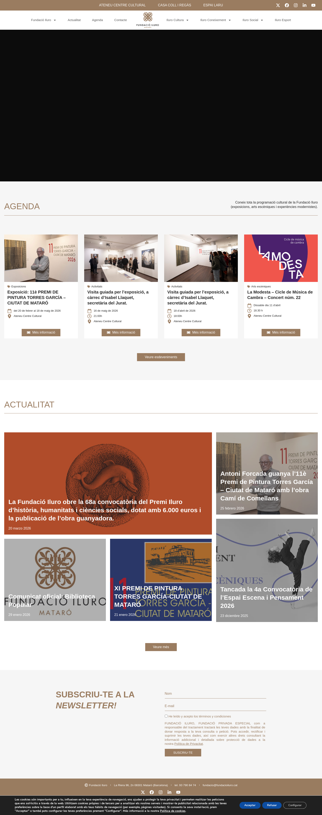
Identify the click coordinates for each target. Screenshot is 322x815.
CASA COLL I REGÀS (174, 5)
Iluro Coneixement (215, 20)
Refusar (266, 803)
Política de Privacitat (188, 750)
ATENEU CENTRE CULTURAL (122, 5)
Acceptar (241, 803)
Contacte (120, 20)
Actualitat (74, 20)
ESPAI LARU (213, 5)
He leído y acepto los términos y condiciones (198, 722)
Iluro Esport (283, 20)
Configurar (293, 803)
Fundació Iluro (43, 20)
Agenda (97, 20)
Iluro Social (253, 20)
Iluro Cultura (177, 20)
